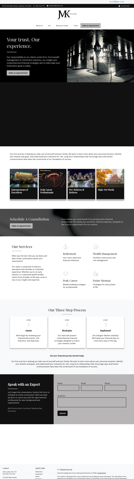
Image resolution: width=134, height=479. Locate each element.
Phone (107, 383)
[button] (39, 25)
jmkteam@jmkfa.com (55, 6)
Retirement (38, 472)
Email (83, 383)
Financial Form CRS (66, 469)
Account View (123, 6)
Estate (37, 476)
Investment (38, 474)
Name (60, 383)
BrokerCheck (102, 473)
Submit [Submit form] (62, 413)
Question (61, 396)
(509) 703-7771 (39, 6)
